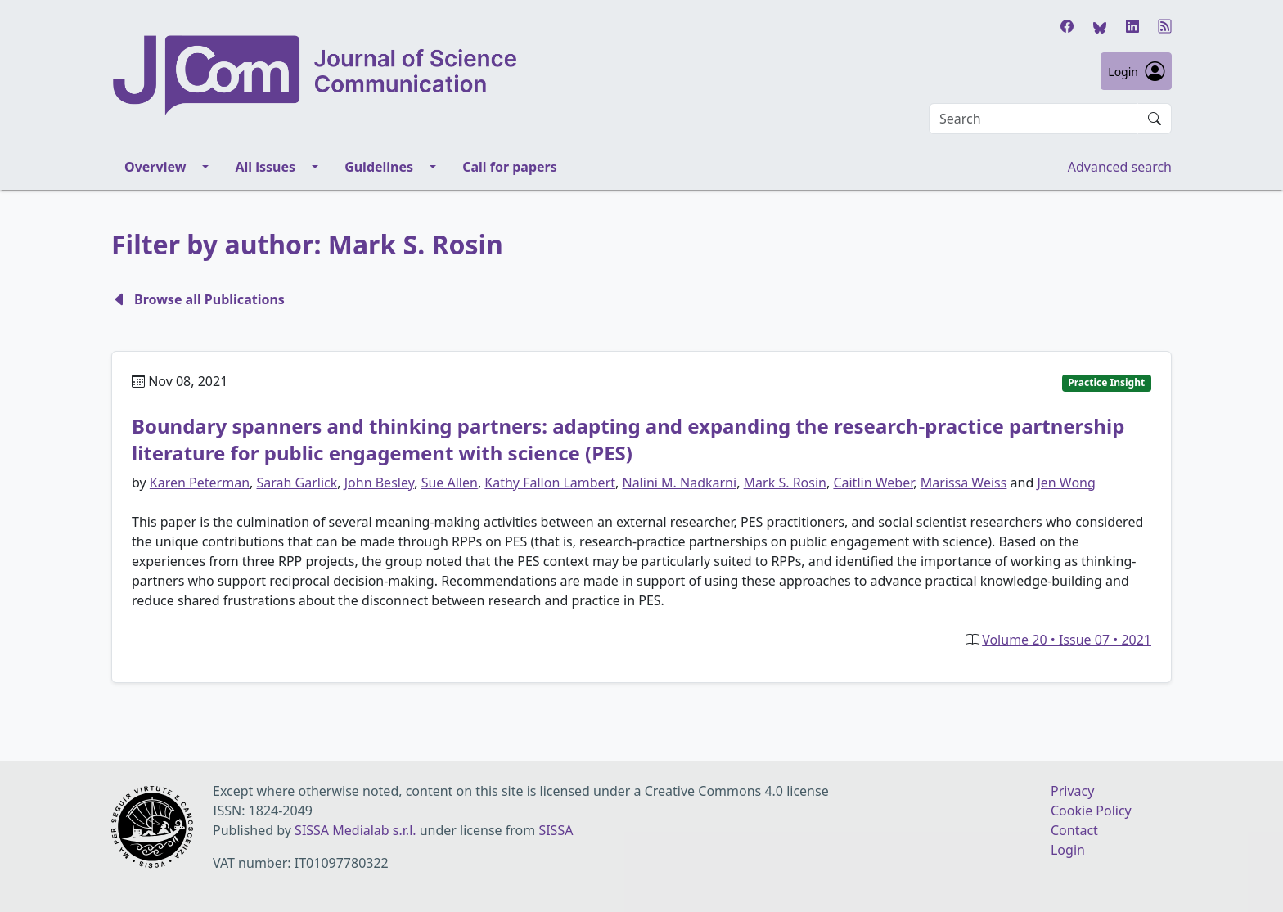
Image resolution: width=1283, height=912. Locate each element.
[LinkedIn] (1132, 26)
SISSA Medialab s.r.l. (357, 830)
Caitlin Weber (873, 483)
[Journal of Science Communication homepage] (520, 75)
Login (1136, 71)
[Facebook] (1067, 26)
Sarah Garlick (296, 483)
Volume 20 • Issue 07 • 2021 (1066, 640)
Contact (1074, 830)
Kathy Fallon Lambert (549, 483)
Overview (155, 167)
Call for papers (509, 167)
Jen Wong (1066, 483)
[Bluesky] (1099, 26)
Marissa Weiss (964, 483)
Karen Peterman (200, 483)
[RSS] (1165, 26)
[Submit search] (1154, 118)
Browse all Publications (198, 299)
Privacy (1072, 791)
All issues (265, 167)
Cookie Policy (1091, 811)
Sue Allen (449, 483)
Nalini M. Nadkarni (679, 483)
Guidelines (378, 167)
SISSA (555, 830)
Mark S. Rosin (785, 483)
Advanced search (1120, 167)
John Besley (379, 483)
